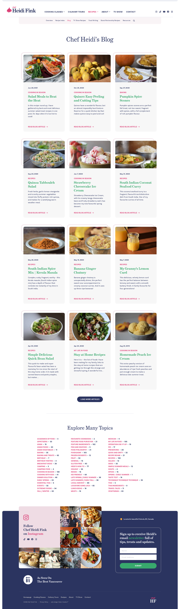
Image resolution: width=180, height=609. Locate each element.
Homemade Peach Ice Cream (135, 357)
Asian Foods (42, 447)
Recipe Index (60, 20)
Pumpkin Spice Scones (131, 98)
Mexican (112, 439)
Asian (39, 444)
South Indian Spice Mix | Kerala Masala (43, 270)
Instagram (35, 534)
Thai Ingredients (116, 486)
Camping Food (43, 469)
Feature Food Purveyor (82, 441)
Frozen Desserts (79, 455)
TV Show (118, 12)
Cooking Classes (54, 12)
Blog (69, 20)
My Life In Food (81, 350)
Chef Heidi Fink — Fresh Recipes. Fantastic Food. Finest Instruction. (22, 9)
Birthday (41, 458)
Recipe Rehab (114, 455)
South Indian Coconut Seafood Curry (136, 184)
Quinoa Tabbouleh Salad (41, 184)
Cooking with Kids (45, 475)
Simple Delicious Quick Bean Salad (41, 357)
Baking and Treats (45, 455)
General (75, 461)
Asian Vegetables (45, 450)
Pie (109, 447)
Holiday (74, 469)
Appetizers (42, 441)
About (105, 12)
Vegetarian (113, 491)
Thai (110, 483)
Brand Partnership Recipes (110, 20)
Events (40, 486)
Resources (126, 20)
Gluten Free (76, 464)
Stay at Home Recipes (89, 355)
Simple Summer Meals (118, 466)
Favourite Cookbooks (81, 439)
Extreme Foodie (44, 488)
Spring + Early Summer (118, 475)
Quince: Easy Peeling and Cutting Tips (89, 98)
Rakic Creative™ (63, 602)
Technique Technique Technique (123, 480)
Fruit (73, 458)
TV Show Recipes (79, 20)
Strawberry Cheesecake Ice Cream (85, 186)
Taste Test (113, 477)
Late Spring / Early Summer (83, 477)
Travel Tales (114, 488)
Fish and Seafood (79, 447)
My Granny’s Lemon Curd (134, 270)
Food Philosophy (79, 450)
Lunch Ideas (76, 488)
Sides (110, 464)
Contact (131, 12)
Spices (111, 472)
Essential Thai (43, 483)
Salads (111, 461)
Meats (74, 491)
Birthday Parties (45, 461)
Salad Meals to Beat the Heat (42, 98)
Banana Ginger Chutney (85, 270)
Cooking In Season (36, 92)
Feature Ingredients (80, 444)
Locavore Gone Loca (80, 486)
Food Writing (93, 20)
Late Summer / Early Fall (82, 480)
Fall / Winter (43, 491)
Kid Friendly (76, 475)
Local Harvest (77, 483)
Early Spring (43, 480)
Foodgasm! (76, 453)
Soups (111, 469)
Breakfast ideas (44, 464)
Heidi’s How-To (77, 466)
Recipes (92, 12)
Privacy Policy (44, 602)
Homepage (27, 597)
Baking (123, 92)
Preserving (113, 450)
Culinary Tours (76, 12)
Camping (41, 466)
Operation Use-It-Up (117, 444)
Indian (74, 472)
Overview (49, 20)
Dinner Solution (44, 477)
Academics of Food (46, 439)
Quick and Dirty (115, 453)
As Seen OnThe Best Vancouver (49, 579)
